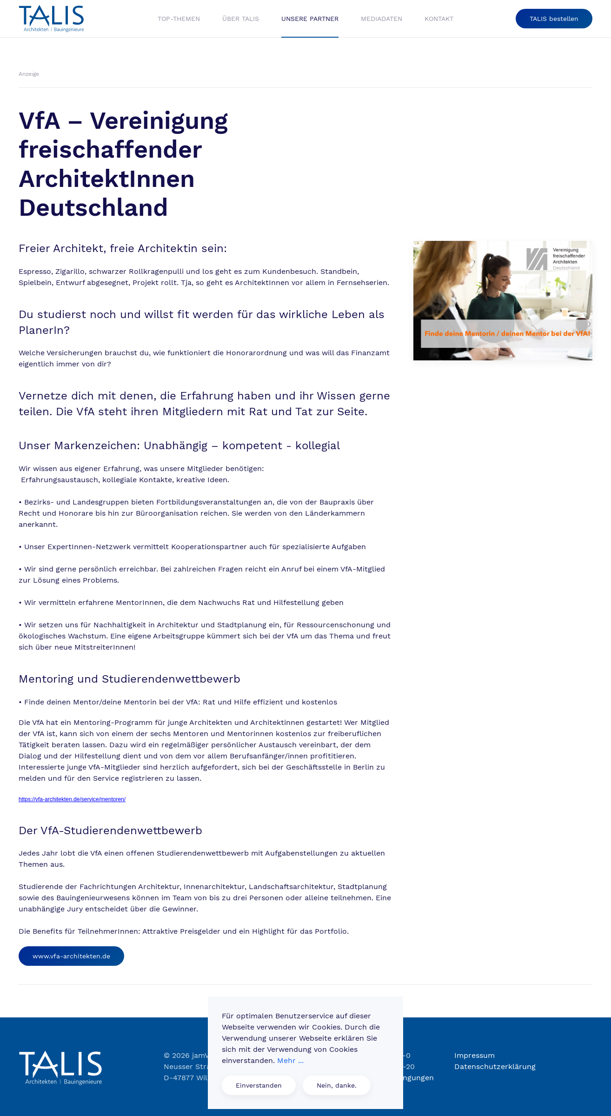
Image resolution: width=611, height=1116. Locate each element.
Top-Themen (179, 18)
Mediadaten (381, 18)
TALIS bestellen (554, 18)
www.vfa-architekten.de (71, 956)
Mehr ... (290, 1060)
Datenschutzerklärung (495, 1066)
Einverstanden (259, 1085)
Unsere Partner (310, 18)
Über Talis (240, 18)
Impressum (474, 1055)
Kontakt (439, 18)
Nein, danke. (337, 1085)
